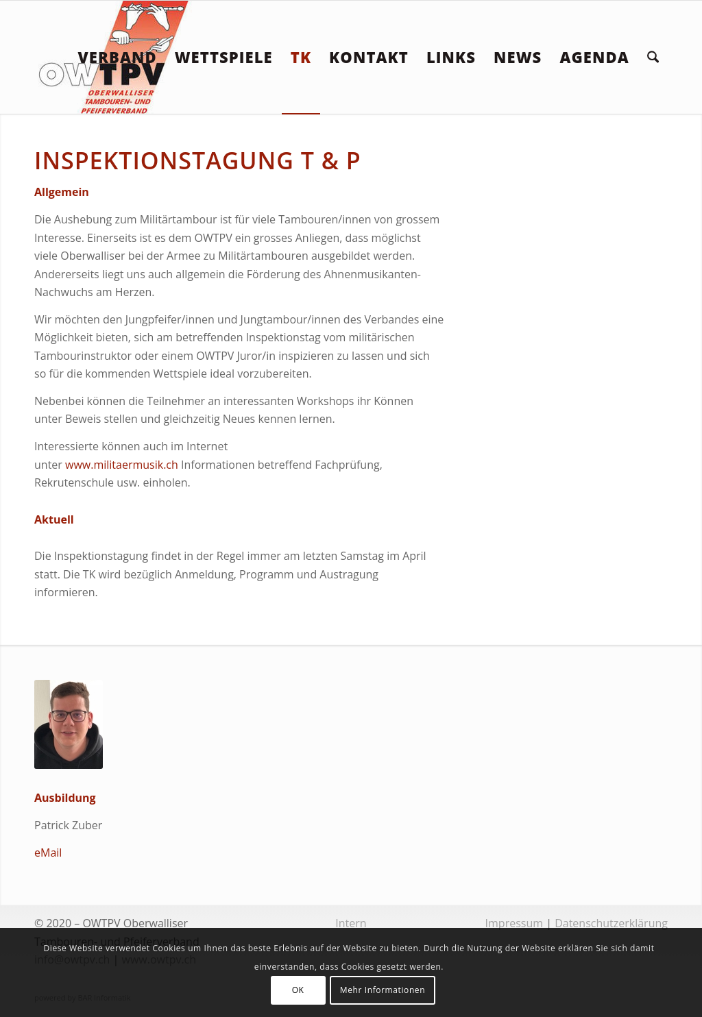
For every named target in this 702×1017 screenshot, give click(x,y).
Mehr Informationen (382, 990)
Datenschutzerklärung (611, 923)
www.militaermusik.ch (121, 464)
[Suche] (653, 57)
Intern (350, 923)
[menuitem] (117, 57)
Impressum (514, 923)
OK (298, 990)
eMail (48, 852)
